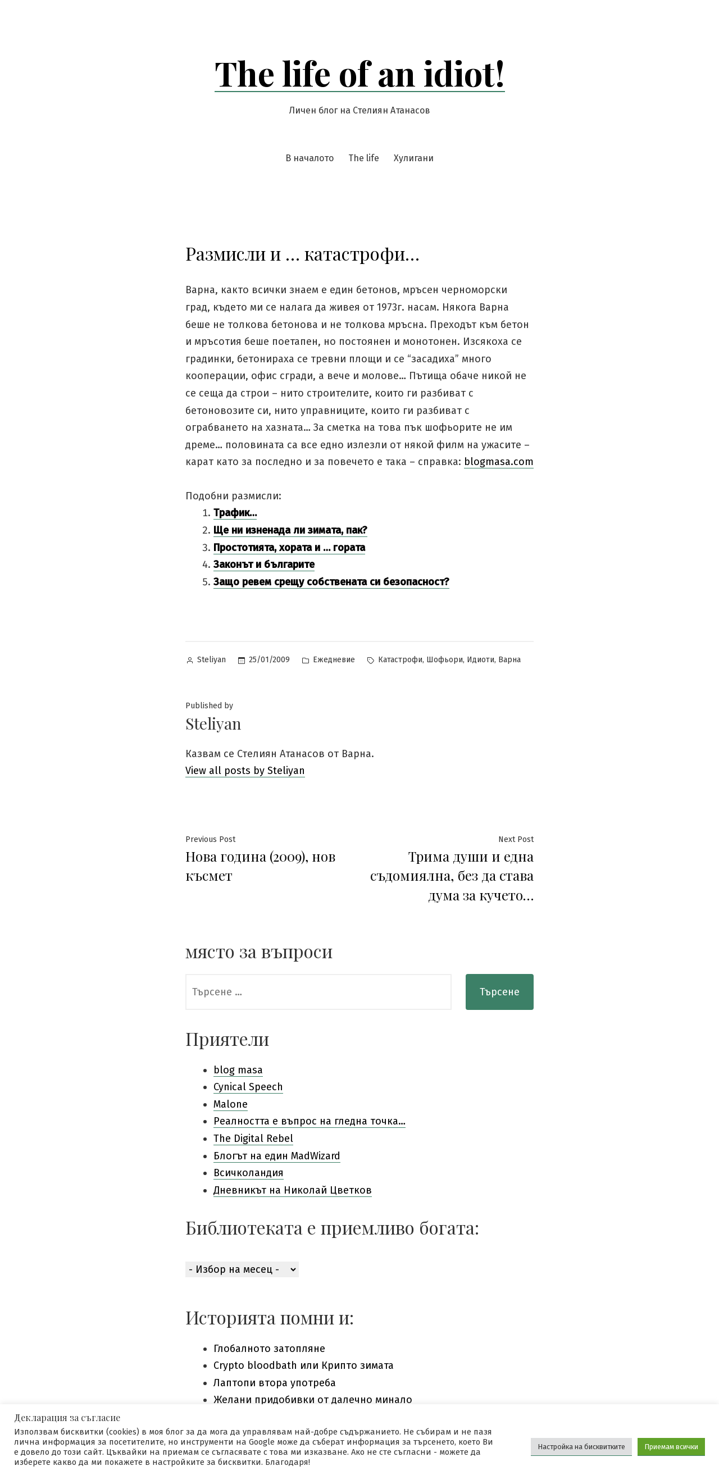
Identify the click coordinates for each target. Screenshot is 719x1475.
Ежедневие (334, 659)
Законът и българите (264, 564)
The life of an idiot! (360, 72)
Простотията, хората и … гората (289, 547)
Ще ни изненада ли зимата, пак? (290, 530)
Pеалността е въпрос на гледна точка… (309, 1121)
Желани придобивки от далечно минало (312, 1400)
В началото (309, 158)
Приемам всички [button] (671, 1446)
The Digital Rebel (253, 1138)
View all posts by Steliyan (245, 770)
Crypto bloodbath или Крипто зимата (303, 1365)
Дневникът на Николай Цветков (292, 1190)
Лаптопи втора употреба (274, 1383)
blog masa (238, 1070)
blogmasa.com (499, 462)
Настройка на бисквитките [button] (581, 1446)
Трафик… (235, 513)
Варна (509, 659)
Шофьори (444, 659)
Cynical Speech (248, 1087)
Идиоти (480, 659)
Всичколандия (248, 1173)
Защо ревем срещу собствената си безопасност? (331, 582)
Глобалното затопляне (269, 1348)
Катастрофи (400, 659)
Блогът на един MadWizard (276, 1156)
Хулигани (414, 158)
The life (363, 158)
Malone (230, 1104)
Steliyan (211, 659)
